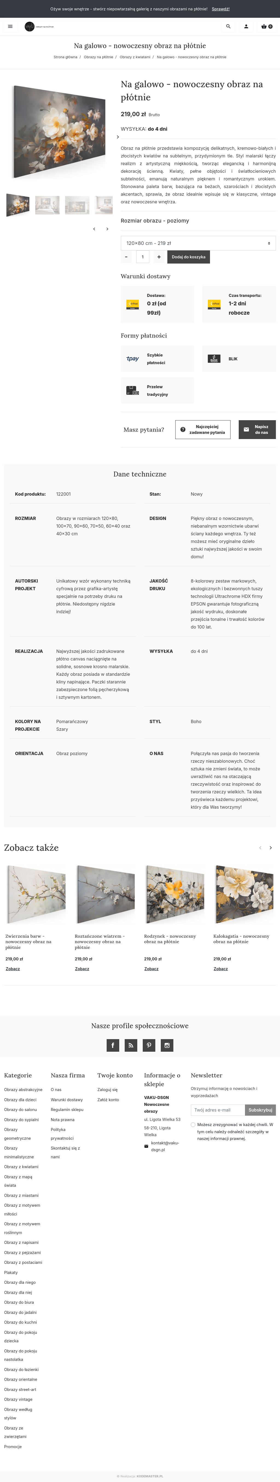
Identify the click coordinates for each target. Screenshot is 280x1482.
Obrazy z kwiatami (135, 57)
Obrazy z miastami (21, 1195)
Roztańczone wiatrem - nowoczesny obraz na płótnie (100, 941)
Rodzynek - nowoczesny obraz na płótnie (170, 939)
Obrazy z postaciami (23, 1262)
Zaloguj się (107, 1089)
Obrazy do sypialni (21, 1119)
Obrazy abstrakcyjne (23, 1089)
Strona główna (65, 57)
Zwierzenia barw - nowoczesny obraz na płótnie (28, 941)
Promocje (13, 1446)
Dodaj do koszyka (189, 257)
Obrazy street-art (20, 1389)
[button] (266, 27)
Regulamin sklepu (67, 1109)
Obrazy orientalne (20, 1379)
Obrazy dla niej (18, 1292)
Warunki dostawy (67, 1099)
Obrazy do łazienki (21, 1369)
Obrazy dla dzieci (20, 1099)
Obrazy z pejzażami (22, 1252)
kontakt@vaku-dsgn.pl (161, 1146)
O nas (56, 1089)
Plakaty (11, 1272)
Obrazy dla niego (20, 1282)
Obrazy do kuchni (20, 1322)
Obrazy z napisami (21, 1242)
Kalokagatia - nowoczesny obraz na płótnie (241, 939)
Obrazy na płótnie (98, 57)
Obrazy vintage (18, 1399)
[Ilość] (142, 256)
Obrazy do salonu (20, 1109)
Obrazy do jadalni (20, 1312)
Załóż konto (108, 1099)
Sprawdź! (221, 9)
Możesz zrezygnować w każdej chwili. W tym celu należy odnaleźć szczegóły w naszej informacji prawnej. (235, 1131)
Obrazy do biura (19, 1302)
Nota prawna (63, 1119)
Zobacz (13, 968)
